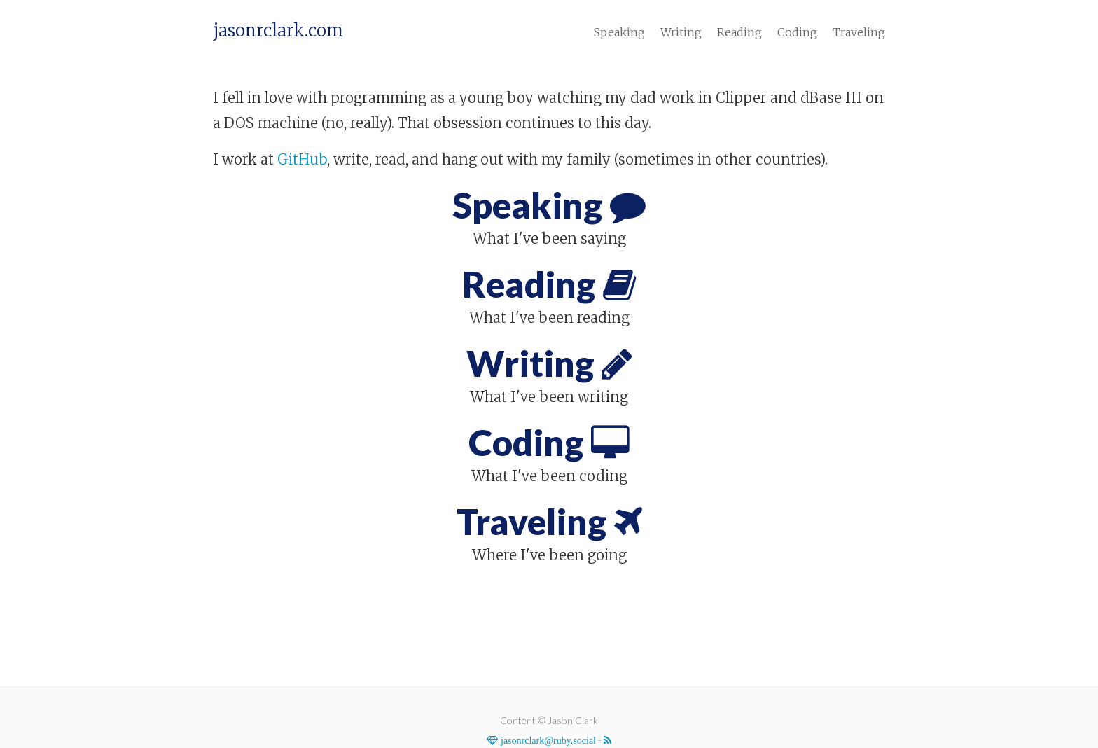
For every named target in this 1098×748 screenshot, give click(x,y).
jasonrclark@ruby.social (547, 740)
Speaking (619, 32)
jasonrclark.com (278, 30)
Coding (797, 32)
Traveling (859, 32)
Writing (681, 32)
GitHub (302, 159)
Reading (739, 32)
